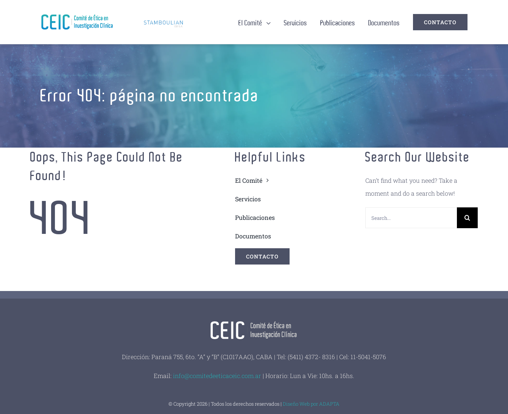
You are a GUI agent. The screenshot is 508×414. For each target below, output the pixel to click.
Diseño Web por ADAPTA (311, 403)
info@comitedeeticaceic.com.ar (217, 376)
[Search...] (411, 217)
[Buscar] (467, 217)
